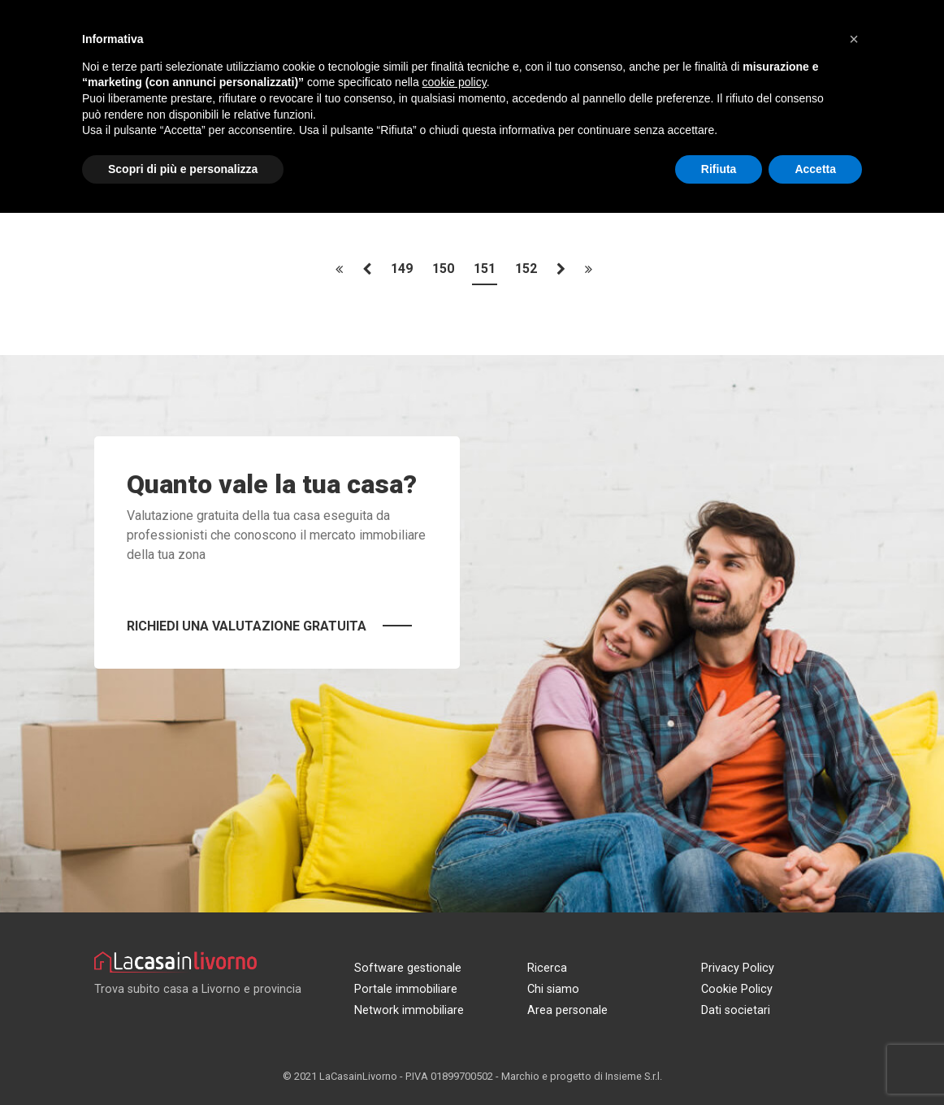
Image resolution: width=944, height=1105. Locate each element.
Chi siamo (553, 989)
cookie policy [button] (454, 82)
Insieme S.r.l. (633, 1076)
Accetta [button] (815, 169)
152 (526, 269)
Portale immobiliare (405, 989)
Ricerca (547, 968)
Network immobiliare (409, 1010)
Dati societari (735, 1010)
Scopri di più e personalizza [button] (183, 169)
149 (402, 269)
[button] (854, 39)
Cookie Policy (737, 989)
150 (443, 269)
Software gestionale (407, 968)
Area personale (567, 1010)
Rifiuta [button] (719, 169)
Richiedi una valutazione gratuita (246, 626)
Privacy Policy (737, 968)
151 (485, 269)
